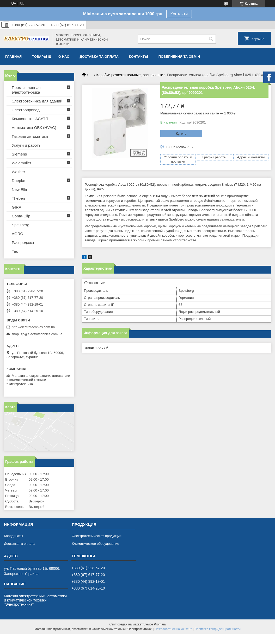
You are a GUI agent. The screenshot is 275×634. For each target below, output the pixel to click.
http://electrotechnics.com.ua (33, 327)
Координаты (13, 536)
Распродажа (23, 242)
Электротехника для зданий (37, 101)
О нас (63, 57)
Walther (18, 172)
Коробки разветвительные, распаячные (129, 75)
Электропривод (26, 110)
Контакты (138, 57)
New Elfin (20, 189)
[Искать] (211, 39)
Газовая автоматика (30, 136)
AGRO (17, 233)
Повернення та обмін (179, 57)
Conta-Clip (21, 216)
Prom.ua (160, 624)
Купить (181, 133)
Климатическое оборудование (95, 544)
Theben (18, 198)
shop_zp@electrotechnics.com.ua (36, 334)
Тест (16, 251)
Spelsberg (20, 225)
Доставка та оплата (99, 57)
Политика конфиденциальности (217, 629)
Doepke (18, 180)
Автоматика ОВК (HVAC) (34, 127)
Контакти (179, 14)
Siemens (19, 154)
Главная (13, 57)
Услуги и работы (26, 145)
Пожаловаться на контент (173, 629)
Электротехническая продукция (96, 536)
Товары (39, 57)
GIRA (16, 207)
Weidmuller (21, 163)
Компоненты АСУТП (30, 119)
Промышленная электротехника (26, 89)
